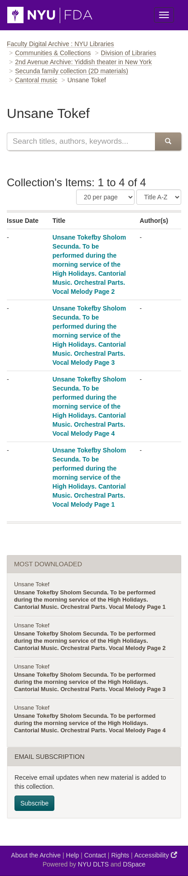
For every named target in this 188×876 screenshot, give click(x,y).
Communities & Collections (53, 53)
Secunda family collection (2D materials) (71, 71)
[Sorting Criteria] (158, 197)
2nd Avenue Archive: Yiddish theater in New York (83, 62)
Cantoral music (36, 80)
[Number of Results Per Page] (105, 197)
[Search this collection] (81, 141)
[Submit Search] (168, 141)
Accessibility (156, 855)
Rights (120, 855)
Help (72, 855)
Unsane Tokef (31, 584)
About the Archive (36, 855)
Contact (95, 855)
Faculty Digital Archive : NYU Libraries (60, 43)
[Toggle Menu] (164, 15)
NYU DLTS (93, 864)
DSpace (134, 864)
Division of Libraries (128, 53)
